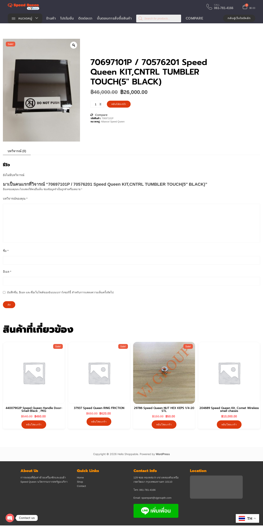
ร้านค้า (51, 18)
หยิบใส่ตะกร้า (118, 104)
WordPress (163, 454)
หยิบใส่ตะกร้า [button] (34, 424)
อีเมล (7, 271)
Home (80, 477)
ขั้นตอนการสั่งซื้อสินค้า (114, 18)
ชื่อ (6, 251)
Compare (194, 18)
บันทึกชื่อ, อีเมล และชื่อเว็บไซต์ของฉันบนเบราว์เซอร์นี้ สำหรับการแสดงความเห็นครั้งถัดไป (60, 292)
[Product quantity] (97, 104)
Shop (80, 482)
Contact (81, 486)
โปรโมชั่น (67, 18)
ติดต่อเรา (85, 18)
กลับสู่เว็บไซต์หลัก (239, 18)
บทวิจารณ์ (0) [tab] (17, 151)
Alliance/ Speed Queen (113, 122)
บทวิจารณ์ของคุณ (15, 198)
